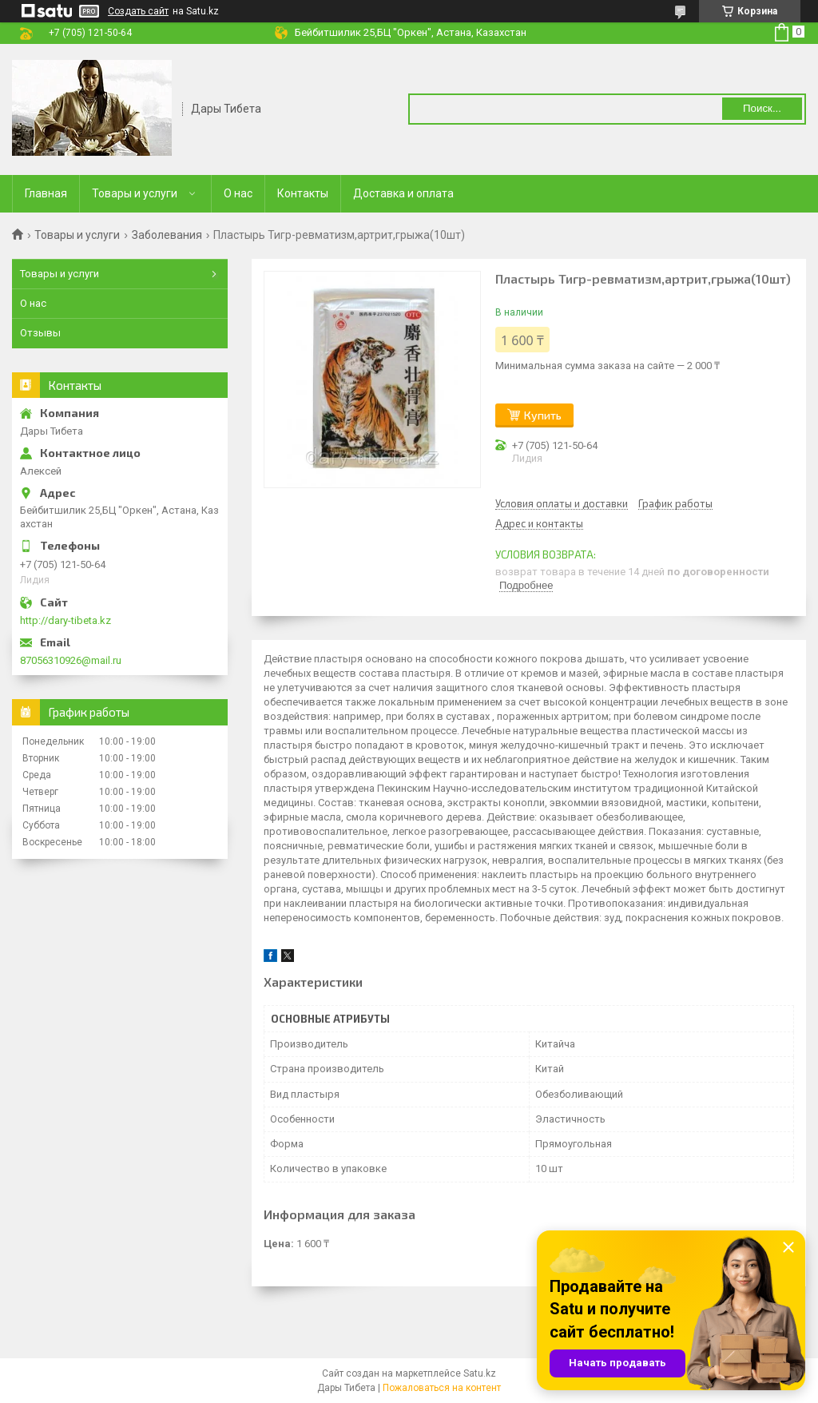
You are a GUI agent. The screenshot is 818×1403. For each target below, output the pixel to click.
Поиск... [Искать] (762, 108)
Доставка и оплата (403, 193)
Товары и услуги (134, 193)
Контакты (302, 193)
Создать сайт (138, 11)
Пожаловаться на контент (442, 1387)
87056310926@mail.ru (70, 660)
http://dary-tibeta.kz (65, 620)
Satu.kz (479, 1373)
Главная (46, 193)
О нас (238, 193)
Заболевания (167, 235)
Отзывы (40, 333)
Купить (543, 415)
